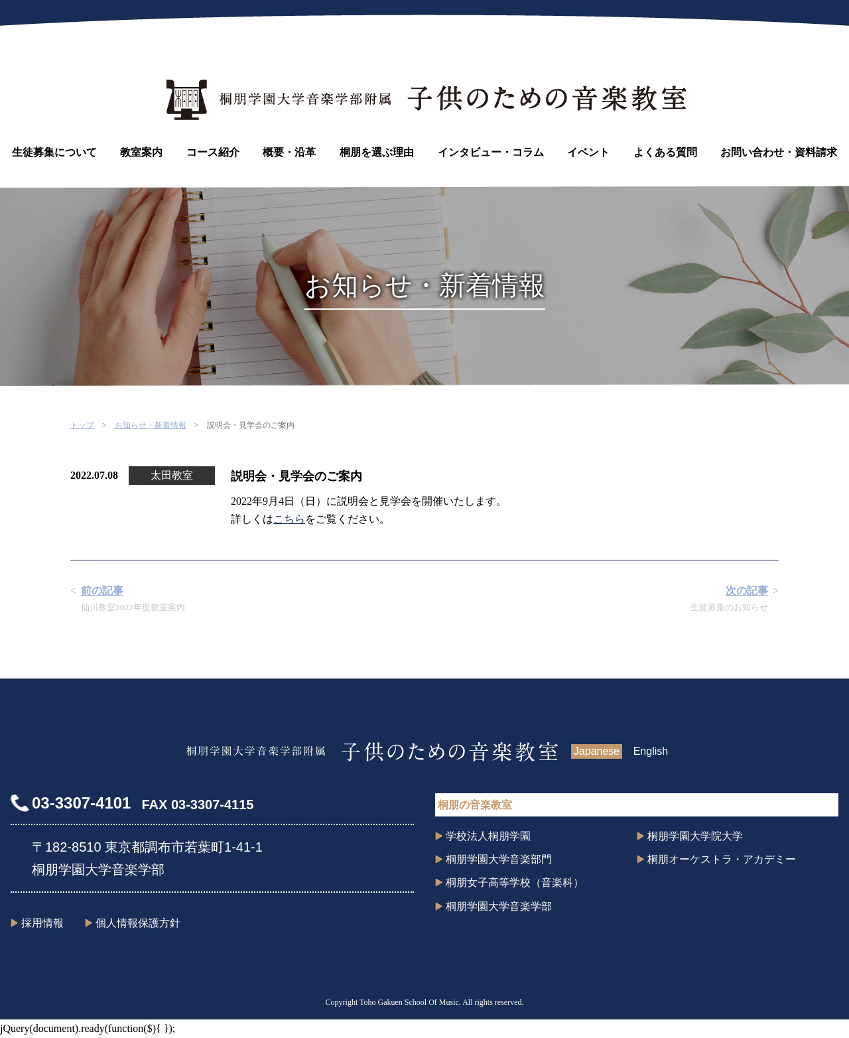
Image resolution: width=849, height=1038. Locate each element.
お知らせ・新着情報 (150, 425)
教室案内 (141, 152)
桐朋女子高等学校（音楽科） (515, 882)
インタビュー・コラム (491, 152)
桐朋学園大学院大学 (695, 836)
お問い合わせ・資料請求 (778, 152)
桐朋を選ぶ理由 (377, 152)
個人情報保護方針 (138, 923)
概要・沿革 (289, 152)
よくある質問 (665, 152)
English (650, 751)
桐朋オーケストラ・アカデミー (721, 859)
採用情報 (42, 923)
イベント (588, 152)
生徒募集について (54, 152)
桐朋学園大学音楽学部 (499, 906)
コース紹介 (212, 152)
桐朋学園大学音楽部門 (499, 859)
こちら (289, 519)
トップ (82, 425)
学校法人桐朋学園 (488, 836)
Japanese (597, 751)
